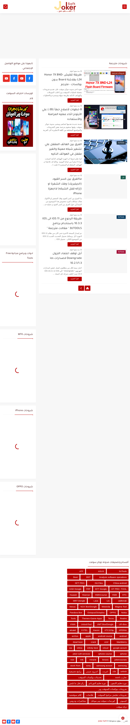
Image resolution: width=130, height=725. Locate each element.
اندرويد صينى (92, 671)
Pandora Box (76, 612)
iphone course (105, 654)
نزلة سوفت (121, 707)
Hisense (86, 595)
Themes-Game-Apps (92, 618)
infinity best (92, 648)
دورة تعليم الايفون (119, 683)
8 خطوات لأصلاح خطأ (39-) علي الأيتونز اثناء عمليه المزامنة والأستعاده (62, 114)
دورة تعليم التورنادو (97, 683)
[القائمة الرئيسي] (124, 6)
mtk (81, 659)
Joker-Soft (102, 721)
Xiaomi (96, 630)
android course (105, 636)
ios (70, 648)
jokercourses (120, 659)
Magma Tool (121, 606)
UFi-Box (123, 624)
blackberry (122, 642)
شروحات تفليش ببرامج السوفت (112, 695)
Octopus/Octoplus (96, 612)
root (72, 659)
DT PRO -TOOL (119, 589)
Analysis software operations (113, 577)
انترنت (105, 671)
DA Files (99, 583)
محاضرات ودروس (78, 701)
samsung (122, 665)
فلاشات (89, 695)
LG (108, 601)
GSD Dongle (75, 589)
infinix (79, 648)
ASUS (101, 571)
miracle (92, 659)
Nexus (72, 606)
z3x (114, 671)
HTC (124, 595)
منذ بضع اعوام (75, 71)
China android (120, 583)
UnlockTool (86, 624)
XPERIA (123, 630)
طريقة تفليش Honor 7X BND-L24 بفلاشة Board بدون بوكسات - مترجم (63, 79)
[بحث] (5, 6)
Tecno (111, 618)
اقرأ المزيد (74, 100)
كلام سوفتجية (75, 695)
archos (75, 636)
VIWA (73, 624)
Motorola (106, 606)
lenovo (105, 659)
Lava (96, 601)
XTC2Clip (109, 630)
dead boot (77, 642)
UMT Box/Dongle (105, 624)
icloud (105, 648)
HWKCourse (101, 595)
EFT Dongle (101, 589)
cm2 (106, 642)
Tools (73, 618)
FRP (88, 589)
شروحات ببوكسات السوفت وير (112, 689)
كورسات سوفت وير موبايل (103, 701)
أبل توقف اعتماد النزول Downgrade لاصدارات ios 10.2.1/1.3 (66, 258)
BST (88, 577)
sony (88, 665)
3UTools (123, 571)
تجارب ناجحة (121, 677)
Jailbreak (122, 601)
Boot (75, 577)
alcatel (73, 630)
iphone (123, 654)
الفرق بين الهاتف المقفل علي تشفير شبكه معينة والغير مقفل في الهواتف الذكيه (63, 149)
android (123, 636)
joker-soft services (81, 654)
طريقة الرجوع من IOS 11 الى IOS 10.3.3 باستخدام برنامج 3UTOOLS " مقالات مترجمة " (62, 223)
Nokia (124, 612)
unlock (123, 671)
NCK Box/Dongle (88, 606)
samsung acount (104, 665)
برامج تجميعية (75, 671)
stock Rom (75, 665)
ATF (81, 571)
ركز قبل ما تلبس (76, 683)
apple (88, 636)
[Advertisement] (65, 36)
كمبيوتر (123, 701)
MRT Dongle (79, 601)
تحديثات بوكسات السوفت (89, 677)
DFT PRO (80, 583)
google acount (120, 648)
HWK (114, 595)
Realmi (123, 618)
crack (93, 642)
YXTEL (84, 630)
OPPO (113, 612)
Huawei (73, 595)
